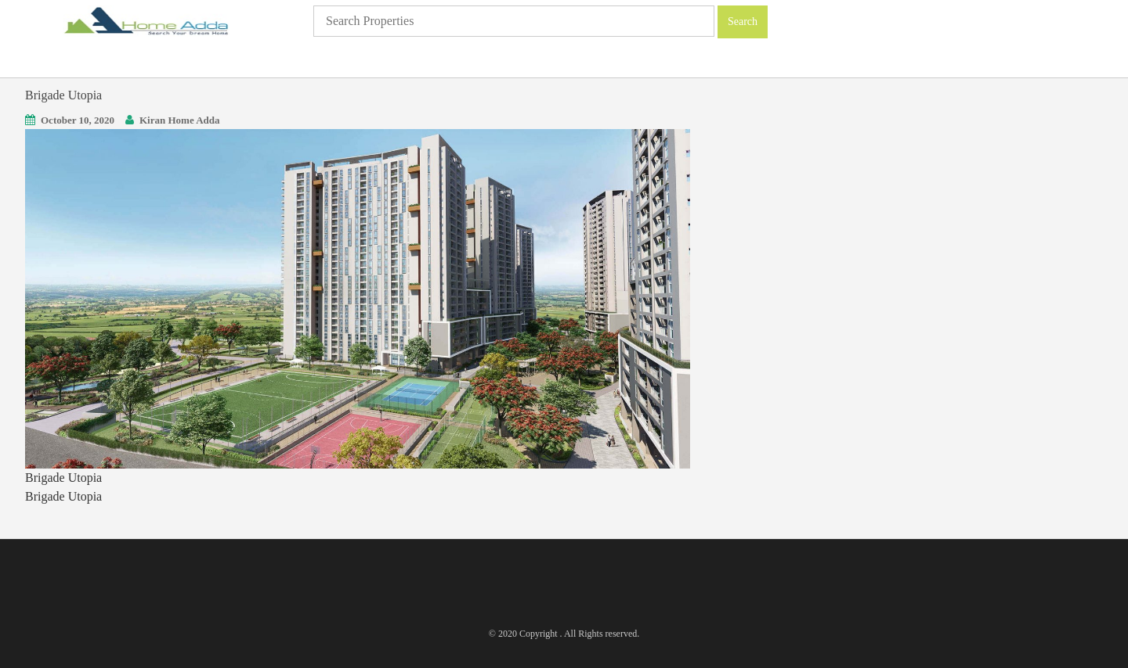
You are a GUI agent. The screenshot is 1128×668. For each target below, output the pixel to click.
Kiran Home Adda (179, 120)
